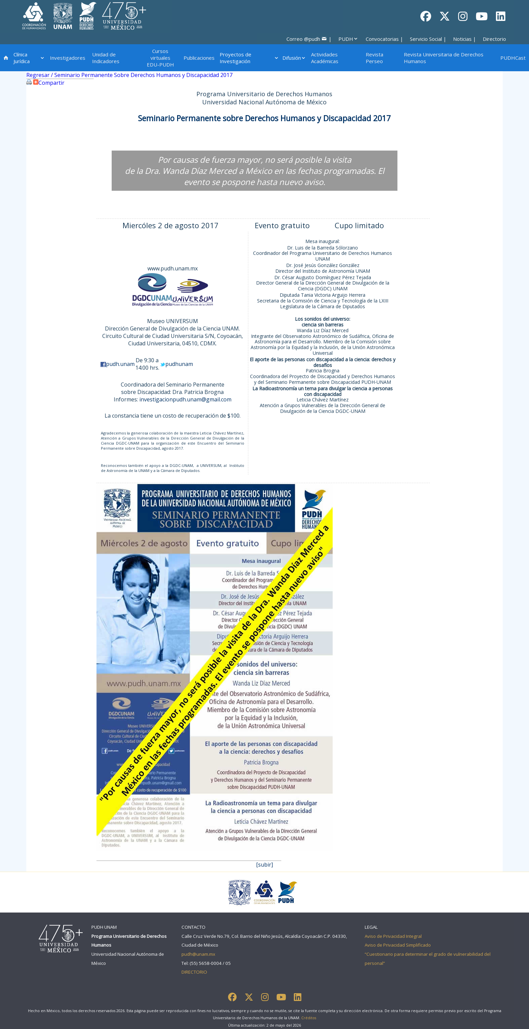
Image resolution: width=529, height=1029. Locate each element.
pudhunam (179, 364)
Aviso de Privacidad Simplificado (398, 945)
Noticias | (464, 38)
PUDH (348, 38)
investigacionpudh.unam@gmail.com (185, 399)
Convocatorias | (384, 38)
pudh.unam (120, 364)
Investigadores (67, 57)
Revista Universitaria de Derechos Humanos (443, 57)
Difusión (294, 57)
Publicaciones (199, 57)
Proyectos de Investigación (249, 57)
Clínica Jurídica (29, 57)
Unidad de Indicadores (105, 57)
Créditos (308, 1017)
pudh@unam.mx (198, 954)
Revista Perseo (374, 57)
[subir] (264, 864)
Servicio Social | (428, 38)
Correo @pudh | (309, 38)
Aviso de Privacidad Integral (393, 936)
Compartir (48, 82)
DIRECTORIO (194, 972)
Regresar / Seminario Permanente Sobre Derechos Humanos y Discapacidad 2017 (129, 75)
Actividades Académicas (324, 57)
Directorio (494, 38)
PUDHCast (513, 57)
